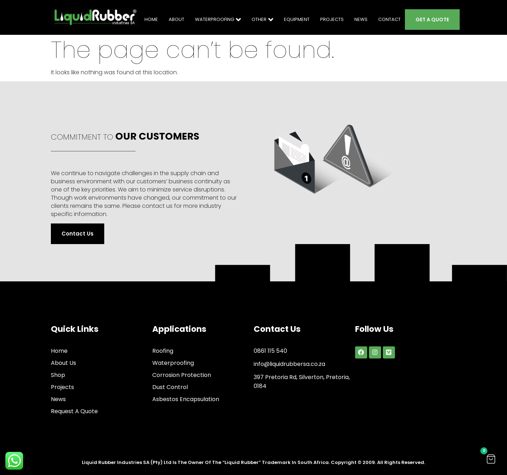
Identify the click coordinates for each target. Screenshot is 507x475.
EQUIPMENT (297, 19)
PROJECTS (332, 19)
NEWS (361, 19)
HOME (151, 19)
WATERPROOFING (218, 19)
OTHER (262, 19)
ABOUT (176, 19)
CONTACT (389, 19)
